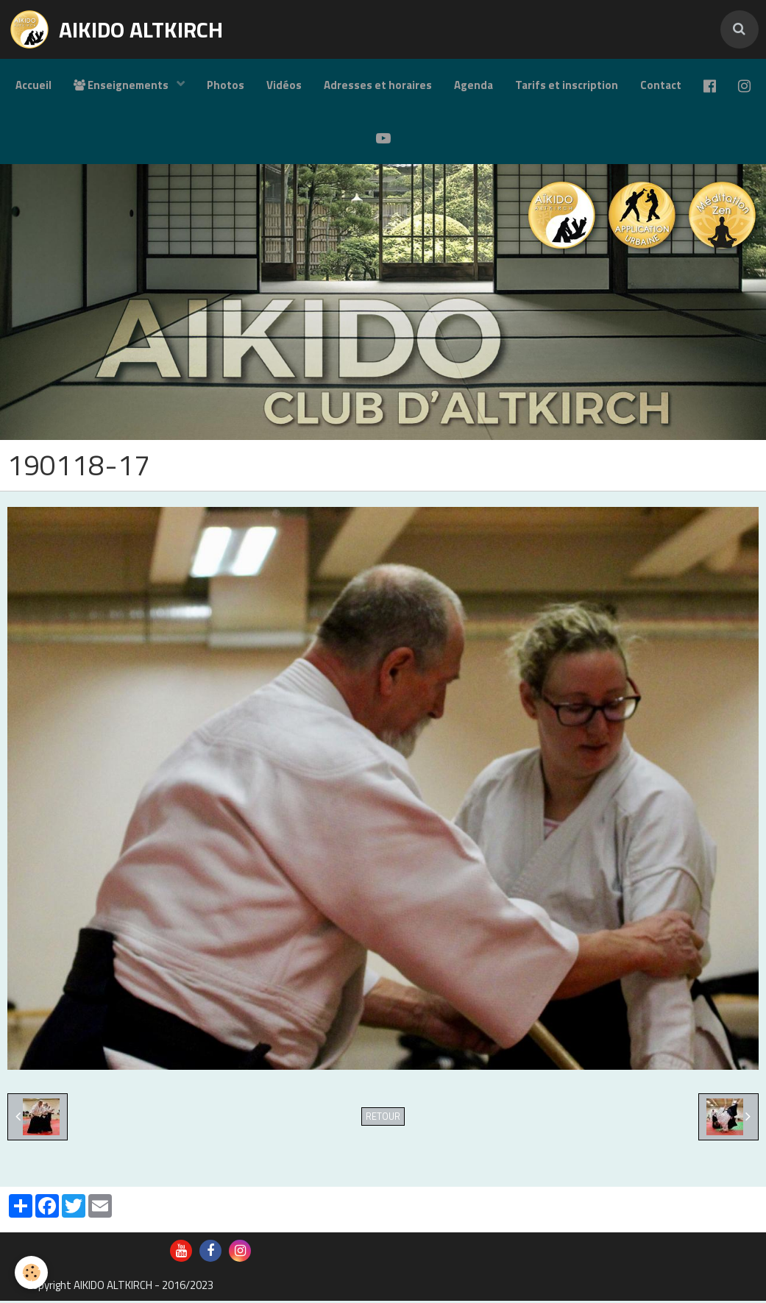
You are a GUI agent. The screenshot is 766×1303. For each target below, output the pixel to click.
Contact (660, 85)
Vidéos (284, 85)
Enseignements (122, 85)
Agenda (473, 85)
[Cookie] (31, 1272)
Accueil (33, 85)
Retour (383, 1119)
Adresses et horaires (378, 85)
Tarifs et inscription (566, 85)
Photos (225, 85)
